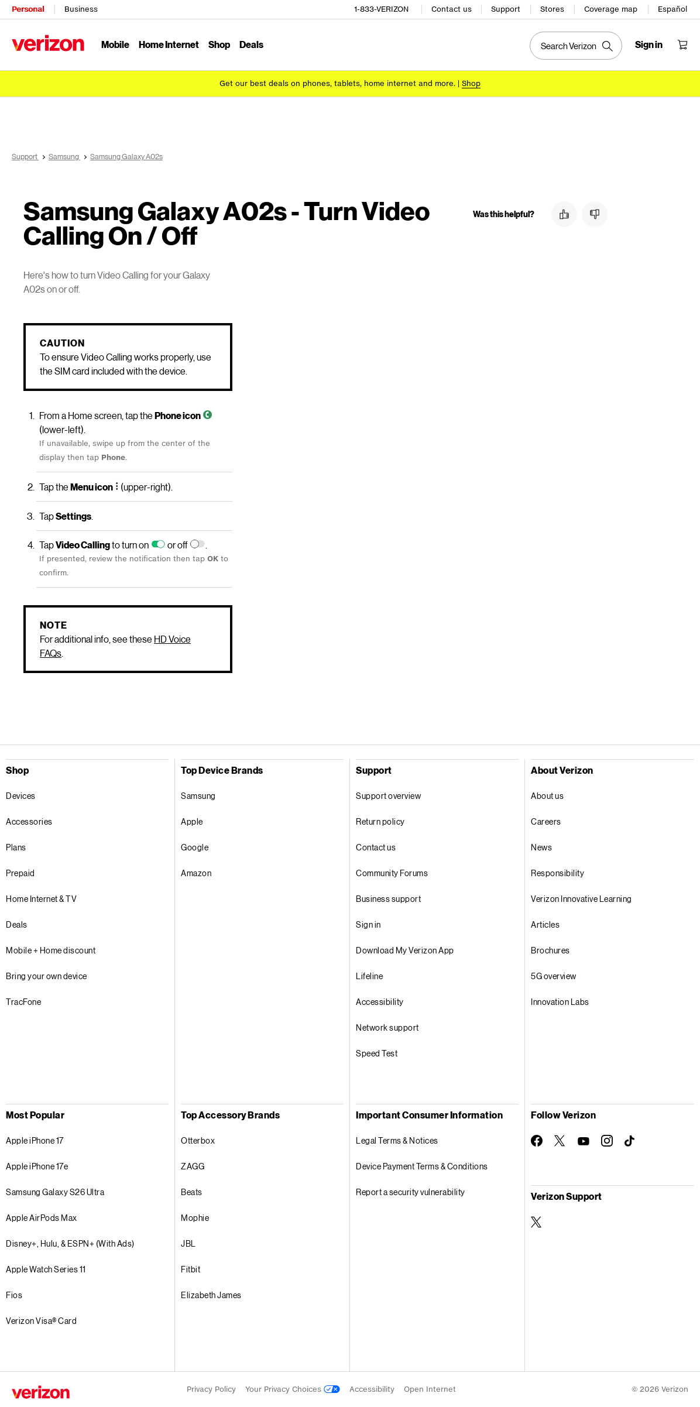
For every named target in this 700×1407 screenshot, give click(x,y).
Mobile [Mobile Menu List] (115, 44)
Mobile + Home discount (50, 950)
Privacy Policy (211, 1389)
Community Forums (392, 873)
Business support (388, 899)
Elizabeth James (211, 1295)
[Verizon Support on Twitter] (537, 1222)
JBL (188, 1243)
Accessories (29, 821)
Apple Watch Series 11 (46, 1269)
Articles (545, 924)
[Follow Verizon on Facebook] (537, 1141)
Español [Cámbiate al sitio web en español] (672, 9)
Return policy (380, 821)
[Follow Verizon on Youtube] (583, 1141)
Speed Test (376, 1053)
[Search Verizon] (576, 46)
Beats (192, 1192)
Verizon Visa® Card (41, 1321)
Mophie (195, 1218)
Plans (16, 847)
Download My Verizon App (405, 950)
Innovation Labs (560, 1002)
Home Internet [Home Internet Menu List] (169, 44)
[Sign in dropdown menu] (649, 44)
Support (505, 9)
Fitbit (190, 1269)
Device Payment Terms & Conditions (422, 1166)
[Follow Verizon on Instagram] (607, 1141)
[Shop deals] (471, 83)
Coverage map (610, 9)
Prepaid (20, 873)
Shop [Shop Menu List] (219, 44)
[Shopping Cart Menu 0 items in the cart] (682, 44)
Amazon (196, 873)
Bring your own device (46, 976)
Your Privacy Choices (292, 1389)
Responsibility (557, 873)
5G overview (554, 976)
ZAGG (192, 1166)
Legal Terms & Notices (397, 1140)
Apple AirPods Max (41, 1218)
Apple (192, 821)
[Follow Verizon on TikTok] (630, 1141)
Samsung (198, 796)
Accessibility (380, 1002)
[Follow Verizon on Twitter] (560, 1141)
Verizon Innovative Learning (581, 899)
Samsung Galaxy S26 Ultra (55, 1192)
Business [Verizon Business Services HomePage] (81, 9)
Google (194, 847)
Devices (21, 796)
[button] (564, 214)
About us (547, 796)
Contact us (451, 9)
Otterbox (198, 1140)
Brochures (550, 950)
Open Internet (430, 1389)
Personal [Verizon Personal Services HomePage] (28, 9)
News (541, 847)
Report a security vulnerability (410, 1192)
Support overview (388, 796)
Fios (14, 1295)
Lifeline (369, 976)
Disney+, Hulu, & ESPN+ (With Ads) (70, 1243)
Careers (546, 821)
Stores (552, 9)
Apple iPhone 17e (37, 1166)
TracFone (23, 1002)
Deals (17, 924)
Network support (387, 1027)
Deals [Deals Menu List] (251, 44)
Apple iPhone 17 (35, 1140)
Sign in (368, 924)
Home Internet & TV (41, 899)
